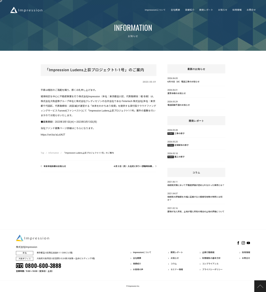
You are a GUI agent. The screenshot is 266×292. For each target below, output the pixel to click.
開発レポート (177, 252)
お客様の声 (138, 269)
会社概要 (137, 258)
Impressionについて (142, 252)
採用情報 (246, 252)
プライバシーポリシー (212, 269)
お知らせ (175, 258)
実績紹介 (137, 264)
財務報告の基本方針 (211, 258)
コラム (174, 264)
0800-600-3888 (43, 265)
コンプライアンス (210, 264)
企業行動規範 (208, 252)
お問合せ (246, 258)
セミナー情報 (177, 269)
